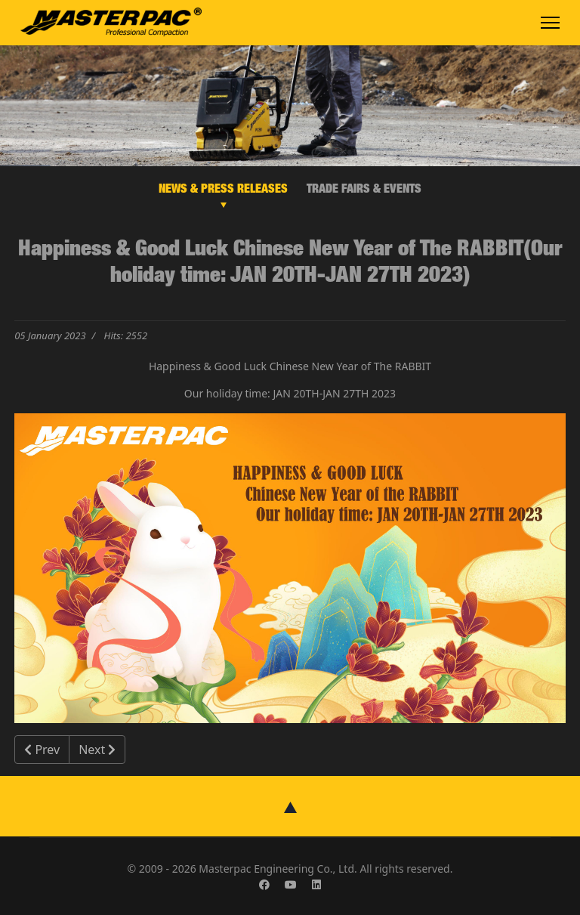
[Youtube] (291, 884)
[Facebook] (264, 884)
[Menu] (550, 22)
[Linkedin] (316, 884)
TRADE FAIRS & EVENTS (364, 190)
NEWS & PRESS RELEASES (223, 190)
